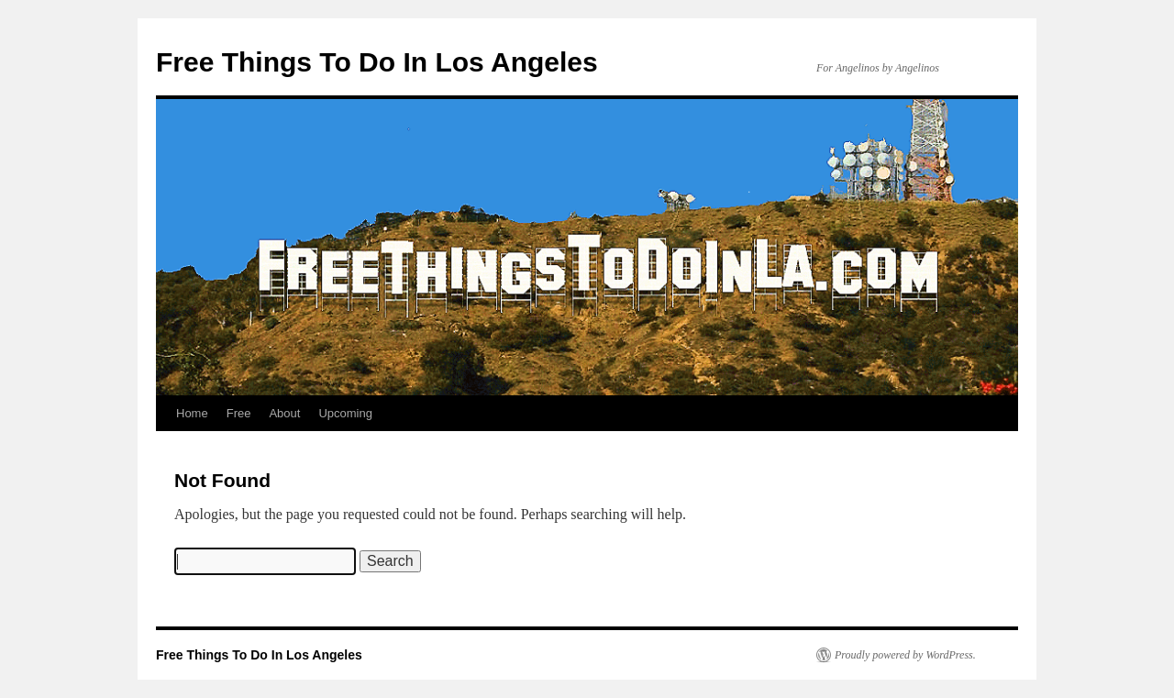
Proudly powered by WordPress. (905, 654)
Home (192, 413)
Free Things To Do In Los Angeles (377, 62)
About (284, 413)
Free (239, 413)
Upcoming (345, 413)
